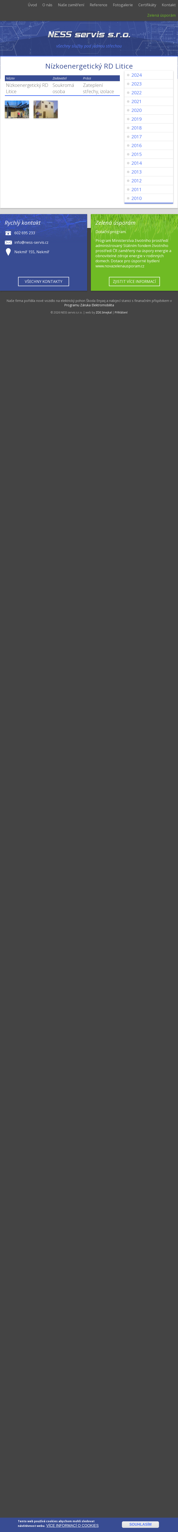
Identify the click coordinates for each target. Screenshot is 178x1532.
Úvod (32, 4)
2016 (136, 145)
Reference (98, 4)
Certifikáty (147, 4)
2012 (136, 180)
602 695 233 (24, 232)
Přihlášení (121, 312)
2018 (136, 128)
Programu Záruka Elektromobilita (89, 305)
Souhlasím (140, 1525)
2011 (136, 189)
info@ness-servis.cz (31, 242)
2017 (136, 136)
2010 (136, 198)
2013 (136, 172)
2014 (136, 163)
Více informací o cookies (72, 1526)
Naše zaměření (71, 4)
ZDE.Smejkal (104, 312)
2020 (136, 110)
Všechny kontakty (43, 281)
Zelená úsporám (161, 15)
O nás (47, 4)
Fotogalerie (123, 4)
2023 (136, 84)
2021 (136, 101)
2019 (136, 119)
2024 (136, 75)
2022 (136, 92)
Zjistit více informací (134, 281)
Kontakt (169, 4)
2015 (136, 154)
